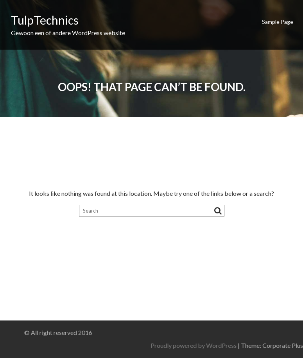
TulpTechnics (45, 20)
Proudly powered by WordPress (244, 345)
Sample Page (277, 21)
